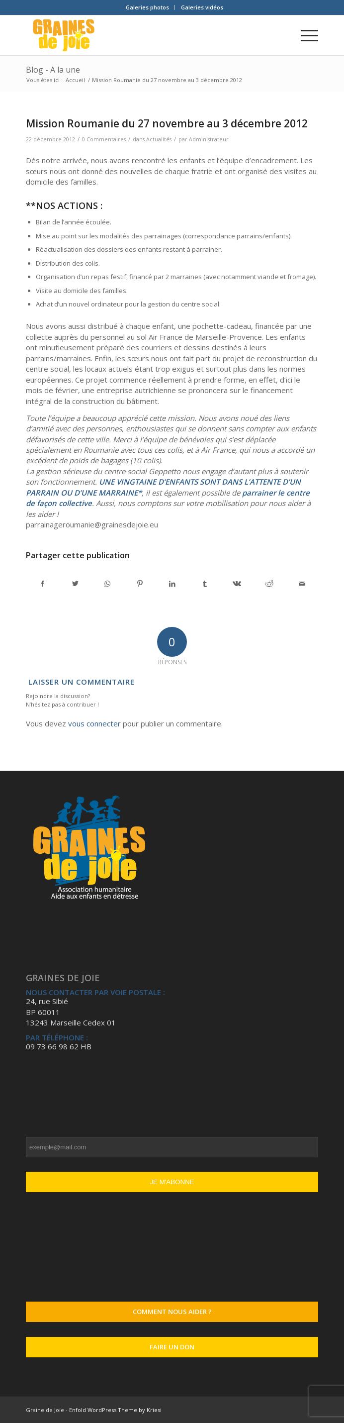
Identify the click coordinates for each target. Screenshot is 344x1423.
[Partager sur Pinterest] (140, 584)
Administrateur (209, 139)
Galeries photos (147, 7)
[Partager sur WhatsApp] (107, 584)
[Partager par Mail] (302, 584)
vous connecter (94, 723)
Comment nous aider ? (172, 1311)
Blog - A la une (53, 69)
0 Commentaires (104, 139)
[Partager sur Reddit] (269, 584)
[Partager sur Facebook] (42, 584)
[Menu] (304, 35)
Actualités (159, 139)
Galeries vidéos (202, 7)
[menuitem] (147, 7)
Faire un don (172, 1346)
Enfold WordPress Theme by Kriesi (115, 1410)
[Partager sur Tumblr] (205, 584)
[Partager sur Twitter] (75, 584)
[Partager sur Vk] (237, 584)
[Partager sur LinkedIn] (172, 584)
